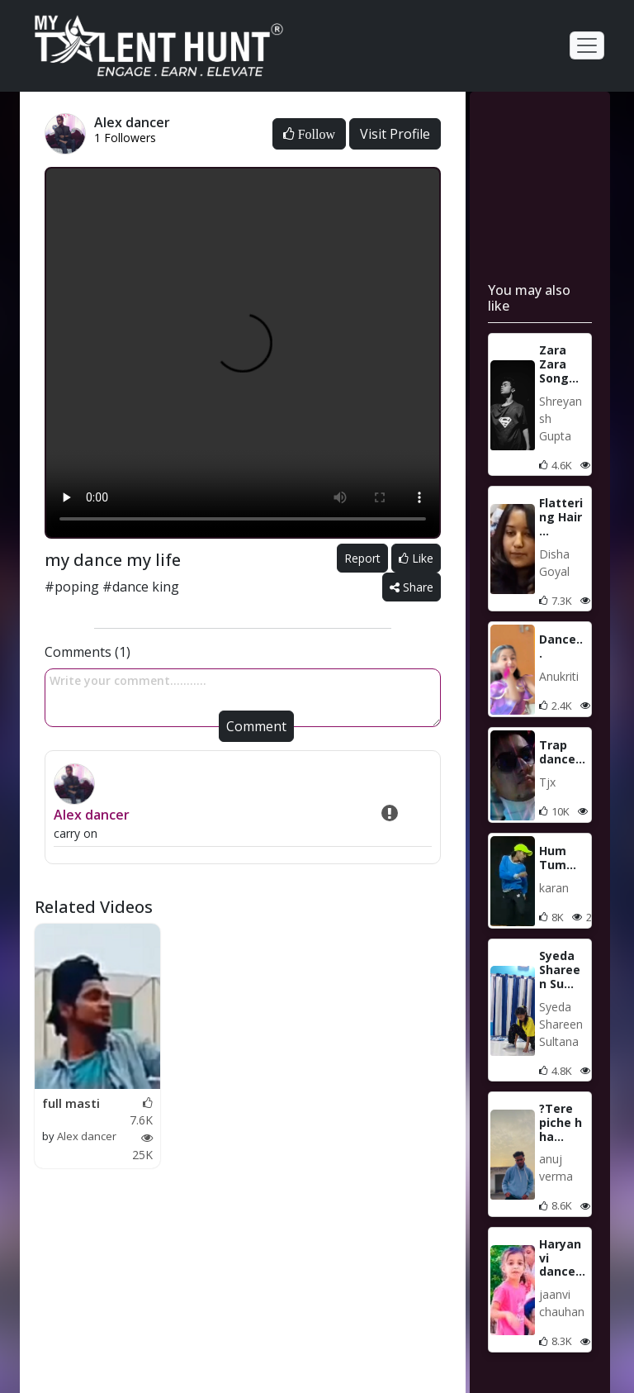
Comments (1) (87, 652)
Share (411, 587)
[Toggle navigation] (587, 45)
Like (416, 558)
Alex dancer (92, 815)
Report (362, 558)
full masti (71, 1103)
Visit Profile (395, 134)
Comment (256, 726)
